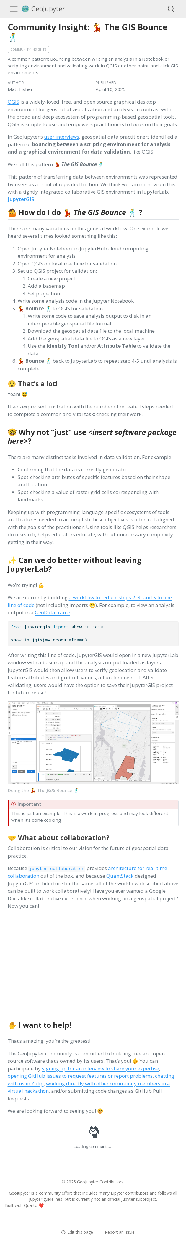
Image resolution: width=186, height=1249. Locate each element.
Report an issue (117, 1232)
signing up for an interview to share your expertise (100, 1068)
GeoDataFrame (52, 612)
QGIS (13, 101)
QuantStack (119, 875)
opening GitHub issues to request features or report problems (80, 1075)
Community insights (28, 49)
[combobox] (171, 8)
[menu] (14, 9)
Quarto (30, 1205)
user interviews (61, 136)
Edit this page (77, 1232)
